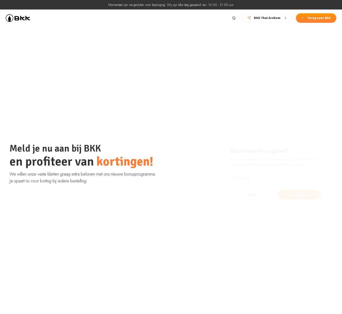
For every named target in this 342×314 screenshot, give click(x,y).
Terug (251, 188)
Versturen (299, 188)
